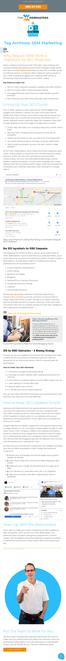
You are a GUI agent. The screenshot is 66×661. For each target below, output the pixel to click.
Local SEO (36, 548)
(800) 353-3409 (33, 7)
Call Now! (15, 650)
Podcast (11, 548)
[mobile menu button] (33, 23)
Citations (29, 548)
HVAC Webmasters (23, 70)
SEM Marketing (49, 548)
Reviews (41, 548)
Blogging (24, 548)
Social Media (58, 548)
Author (23, 549)
